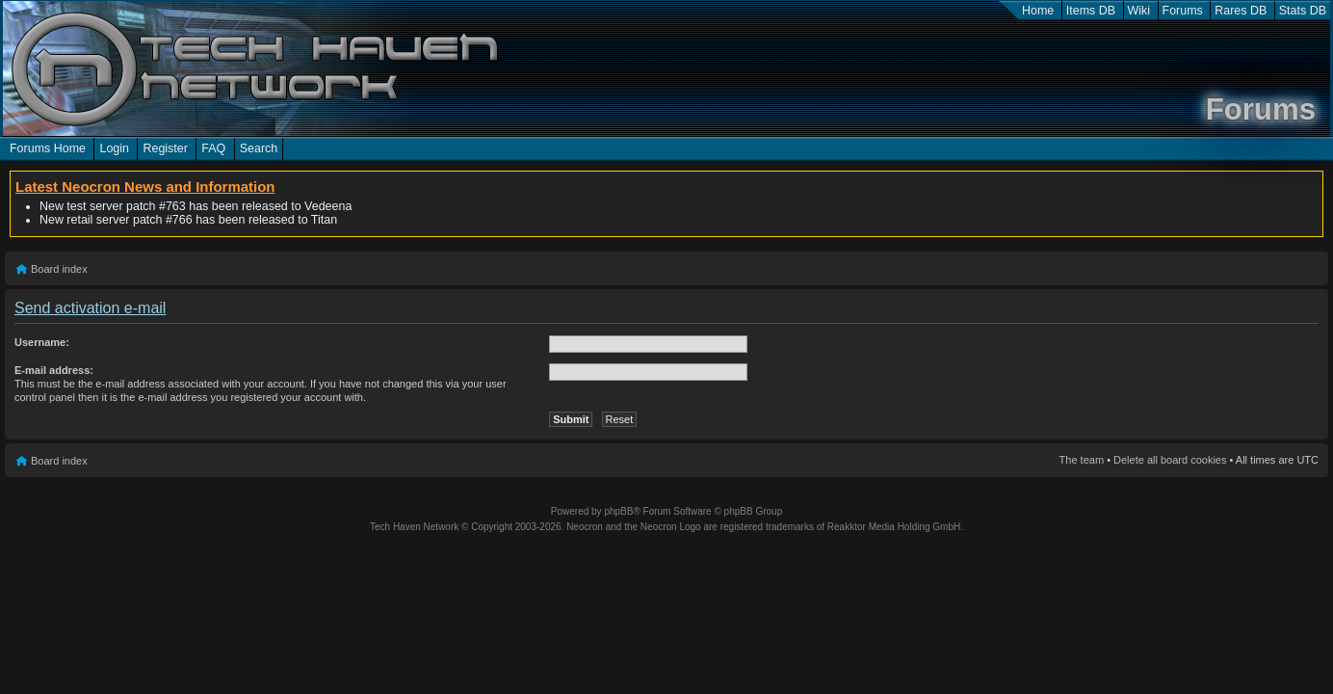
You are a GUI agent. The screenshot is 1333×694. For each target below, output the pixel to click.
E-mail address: (53, 370)
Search (259, 148)
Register (165, 148)
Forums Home (48, 148)
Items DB (1090, 10)
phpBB (618, 511)
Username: (41, 342)
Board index (59, 269)
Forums (1183, 10)
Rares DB (1241, 10)
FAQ (213, 148)
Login (114, 148)
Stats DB (1302, 10)
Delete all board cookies (1169, 460)
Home (1038, 10)
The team (1081, 460)
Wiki (1139, 10)
